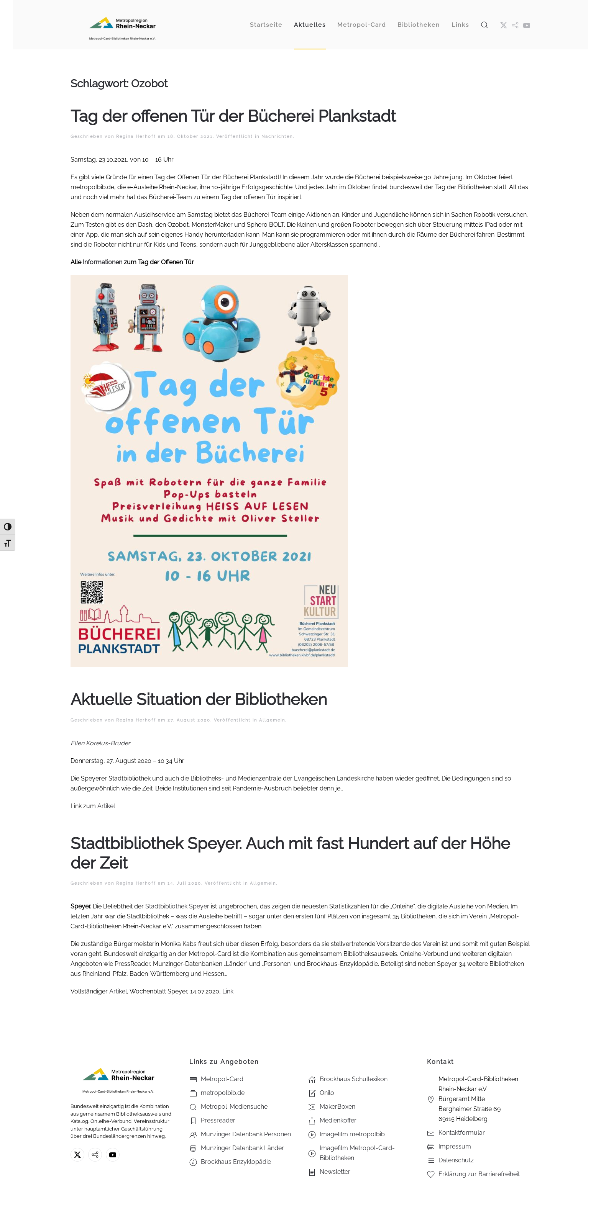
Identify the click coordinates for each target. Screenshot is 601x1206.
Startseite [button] (266, 24)
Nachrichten (277, 136)
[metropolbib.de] (95, 1155)
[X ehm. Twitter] (503, 24)
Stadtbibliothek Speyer (177, 906)
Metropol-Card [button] (361, 24)
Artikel (106, 806)
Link (227, 991)
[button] (484, 24)
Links (460, 24)
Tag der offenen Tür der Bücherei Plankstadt (233, 116)
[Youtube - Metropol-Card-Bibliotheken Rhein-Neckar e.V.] (526, 24)
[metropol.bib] (515, 24)
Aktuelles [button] (310, 24)
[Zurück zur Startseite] (122, 24)
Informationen (102, 262)
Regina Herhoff (136, 136)
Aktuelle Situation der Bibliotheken (199, 699)
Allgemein (272, 720)
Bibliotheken (418, 24)
